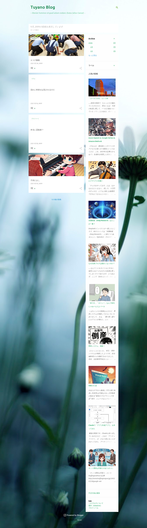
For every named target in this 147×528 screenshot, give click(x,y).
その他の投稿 (56, 199)
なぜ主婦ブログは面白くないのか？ (102, 263)
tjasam (80, 520)
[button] (80, 68)
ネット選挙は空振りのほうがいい (101, 468)
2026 (90, 43)
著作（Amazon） (95, 506)
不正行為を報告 (94, 493)
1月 (91, 51)
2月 (91, 47)
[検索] (117, 7)
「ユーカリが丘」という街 (98, 98)
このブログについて (96, 503)
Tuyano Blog (42, 7)
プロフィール (93, 508)
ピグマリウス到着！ (96, 181)
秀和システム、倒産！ (97, 346)
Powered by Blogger (74, 515)
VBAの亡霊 (93, 386)
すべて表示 (34, 30)
